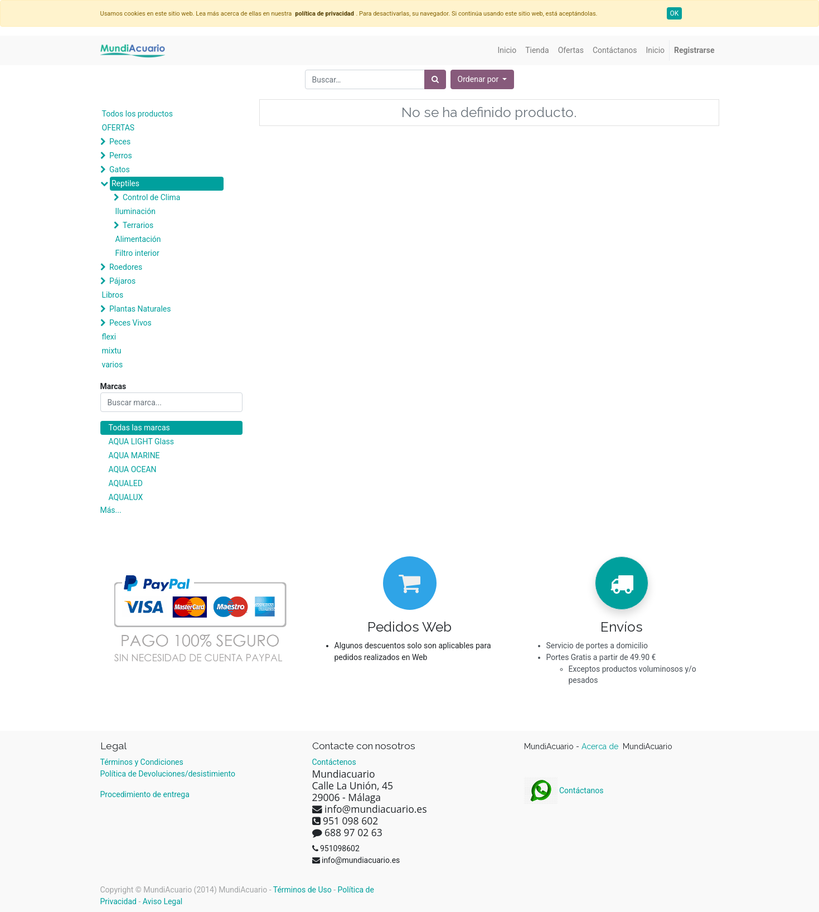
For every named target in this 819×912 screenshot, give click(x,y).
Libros (113, 294)
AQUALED (126, 483)
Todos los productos (137, 113)
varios (112, 364)
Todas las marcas (139, 427)
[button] (482, 79)
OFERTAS (118, 127)
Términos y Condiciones (141, 762)
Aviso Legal (163, 901)
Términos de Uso (302, 889)
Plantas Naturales (140, 308)
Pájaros (122, 280)
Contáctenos (334, 762)
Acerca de (601, 746)
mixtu (112, 350)
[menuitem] (507, 50)
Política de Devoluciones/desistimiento (167, 773)
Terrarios (138, 225)
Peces (119, 141)
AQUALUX (126, 497)
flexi (109, 336)
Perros (120, 155)
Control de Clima (151, 197)
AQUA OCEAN (133, 469)
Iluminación (135, 211)
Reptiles (125, 183)
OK (674, 13)
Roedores (125, 267)
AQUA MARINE (134, 455)
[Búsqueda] (435, 79)
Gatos (119, 169)
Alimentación (138, 239)
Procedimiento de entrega (145, 794)
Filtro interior (137, 253)
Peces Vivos (130, 322)
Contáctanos (564, 790)
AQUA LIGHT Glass (141, 441)
